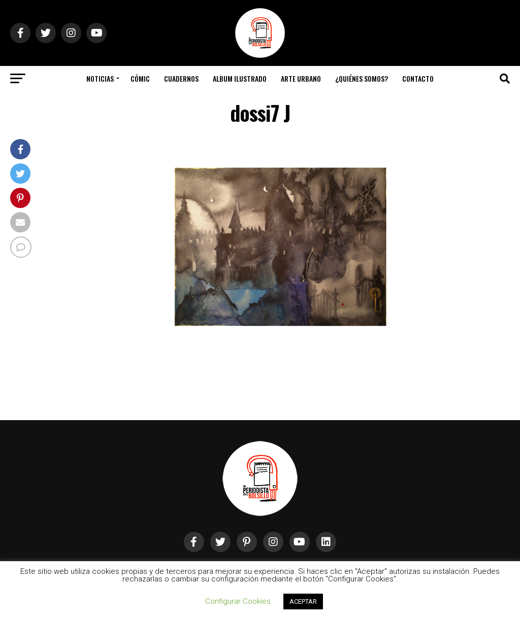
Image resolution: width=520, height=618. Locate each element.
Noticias (100, 78)
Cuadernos (181, 78)
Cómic (140, 78)
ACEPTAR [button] (303, 601)
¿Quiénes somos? (361, 78)
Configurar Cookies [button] (238, 601)
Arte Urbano (301, 78)
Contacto (418, 78)
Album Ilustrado (240, 78)
